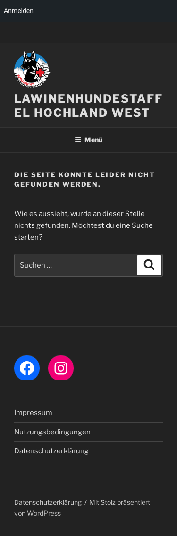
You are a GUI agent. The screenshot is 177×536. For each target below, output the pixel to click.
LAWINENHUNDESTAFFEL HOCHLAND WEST (88, 106)
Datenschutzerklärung (51, 451)
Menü (88, 140)
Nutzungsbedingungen (52, 432)
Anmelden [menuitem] (19, 11)
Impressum (33, 412)
